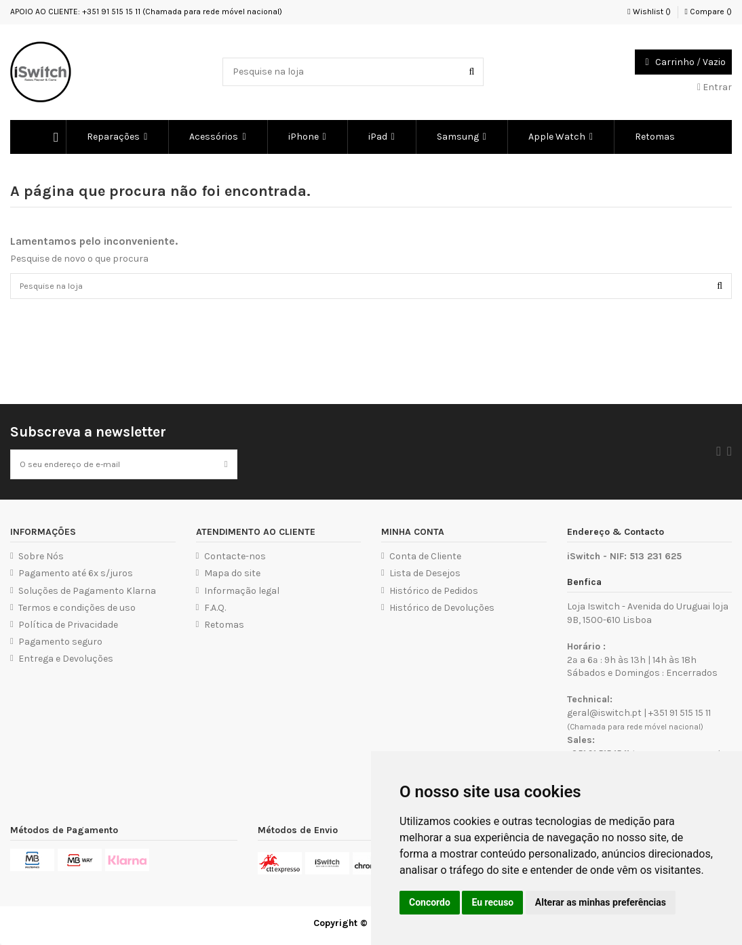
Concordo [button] (429, 902)
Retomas (224, 630)
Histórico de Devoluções (441, 612)
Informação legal (241, 595)
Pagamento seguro (60, 647)
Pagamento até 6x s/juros (75, 578)
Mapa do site (232, 578)
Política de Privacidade (68, 630)
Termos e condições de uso (77, 612)
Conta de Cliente (425, 561)
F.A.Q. (215, 612)
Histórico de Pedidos (433, 595)
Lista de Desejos (425, 578)
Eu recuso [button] (492, 902)
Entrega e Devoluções (65, 664)
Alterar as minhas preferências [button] (600, 902)
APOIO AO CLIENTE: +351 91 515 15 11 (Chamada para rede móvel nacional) (146, 11)
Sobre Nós (41, 561)
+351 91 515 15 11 (679, 718)
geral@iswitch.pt (604, 718)
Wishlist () (648, 11)
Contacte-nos (235, 561)
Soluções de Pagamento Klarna (87, 595)
